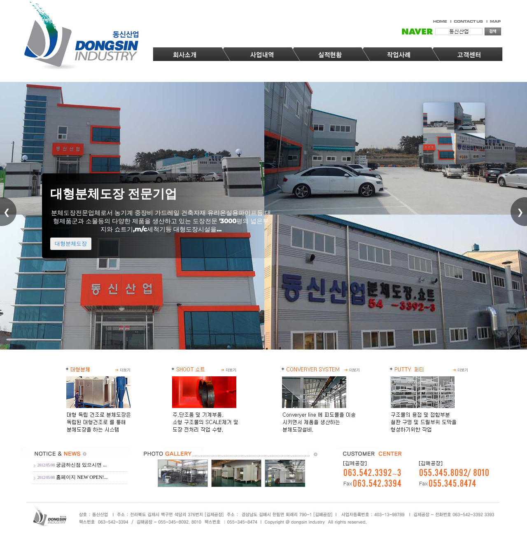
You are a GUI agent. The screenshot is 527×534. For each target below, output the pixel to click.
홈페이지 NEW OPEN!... (81, 477)
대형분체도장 (71, 271)
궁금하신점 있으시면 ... (81, 465)
